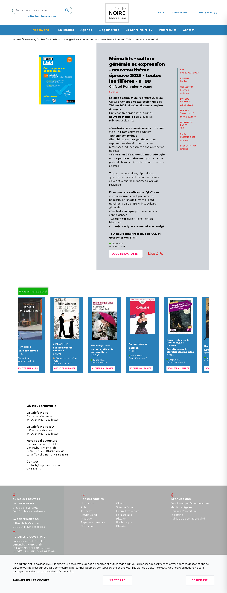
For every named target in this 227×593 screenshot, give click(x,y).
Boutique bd (89, 514)
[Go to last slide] (21, 339)
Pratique (86, 518)
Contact (189, 30)
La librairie (66, 30)
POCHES (113, 92)
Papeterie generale (93, 522)
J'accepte (117, 580)
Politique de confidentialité (188, 518)
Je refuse (200, 580)
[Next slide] (206, 339)
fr (161, 12)
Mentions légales (181, 507)
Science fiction (125, 507)
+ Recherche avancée (42, 16)
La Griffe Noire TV (139, 30)
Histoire (121, 518)
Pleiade (121, 526)
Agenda (86, 30)
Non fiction (88, 526)
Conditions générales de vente (190, 503)
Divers (120, 503)
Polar (84, 507)
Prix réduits (167, 30)
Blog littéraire (109, 30)
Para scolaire (124, 514)
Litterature (87, 503)
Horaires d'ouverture (184, 511)
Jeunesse (87, 511)
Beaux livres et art (127, 511)
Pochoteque (124, 522)
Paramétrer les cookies (31, 580)
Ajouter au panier (125, 253)
